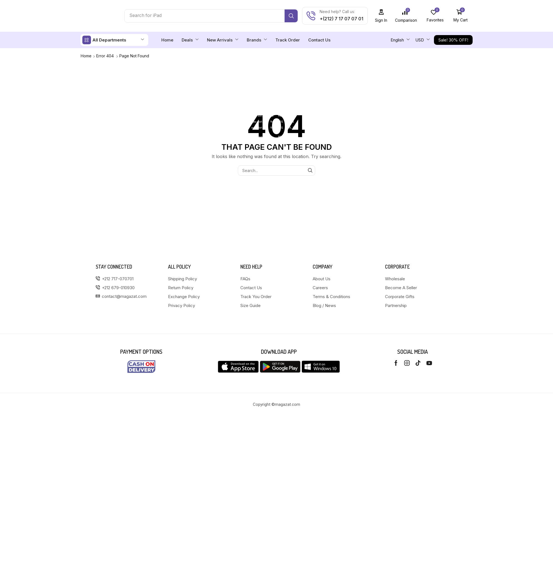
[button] (381, 15)
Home (86, 55)
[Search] (291, 15)
